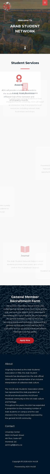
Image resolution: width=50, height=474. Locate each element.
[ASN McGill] (7, 7)
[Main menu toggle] (45, 2)
